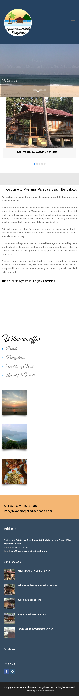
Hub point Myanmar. (45, 691)
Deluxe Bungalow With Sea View (37, 152)
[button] (73, 21)
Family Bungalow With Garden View (35, 629)
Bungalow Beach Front (29, 600)
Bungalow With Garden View (31, 614)
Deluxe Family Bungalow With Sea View (37, 585)
